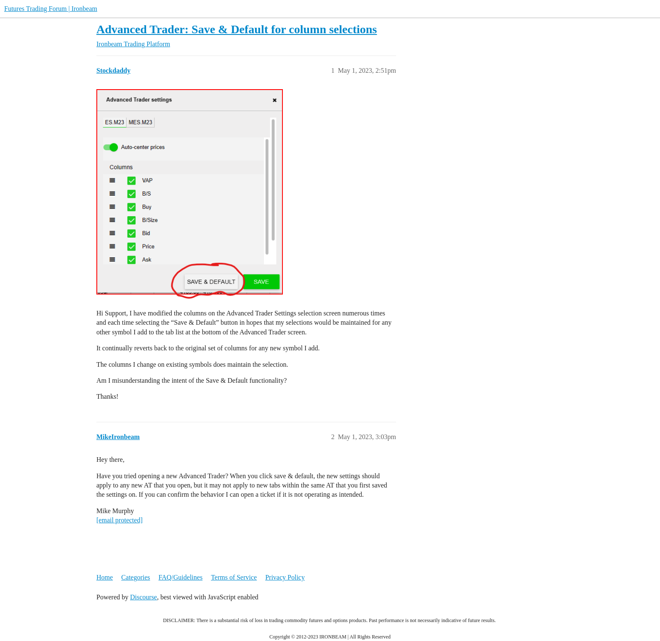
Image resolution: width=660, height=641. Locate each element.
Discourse (143, 597)
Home (104, 577)
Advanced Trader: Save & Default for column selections (236, 29)
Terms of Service (234, 577)
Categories (135, 577)
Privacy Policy (285, 577)
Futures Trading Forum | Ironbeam (50, 8)
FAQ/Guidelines (181, 577)
